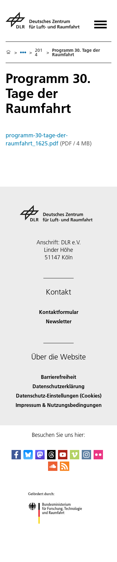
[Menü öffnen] (100, 22)
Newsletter (58, 321)
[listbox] (23, 52)
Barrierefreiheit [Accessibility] (58, 377)
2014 (38, 52)
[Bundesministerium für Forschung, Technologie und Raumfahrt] (58, 529)
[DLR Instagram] (86, 457)
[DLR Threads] (51, 457)
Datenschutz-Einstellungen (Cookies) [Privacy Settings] (58, 395)
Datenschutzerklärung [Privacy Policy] (58, 386)
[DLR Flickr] (98, 457)
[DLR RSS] (64, 468)
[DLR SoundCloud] (52, 468)
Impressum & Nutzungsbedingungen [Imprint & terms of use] (59, 405)
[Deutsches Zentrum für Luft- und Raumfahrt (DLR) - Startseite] (45, 23)
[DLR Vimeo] (74, 457)
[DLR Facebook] (16, 457)
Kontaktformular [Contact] (58, 312)
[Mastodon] (40, 457)
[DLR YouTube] (62, 457)
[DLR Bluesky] (28, 457)
